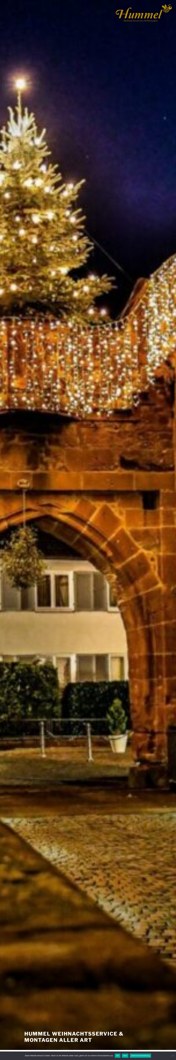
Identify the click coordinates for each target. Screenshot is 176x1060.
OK (117, 1056)
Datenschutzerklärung (140, 1056)
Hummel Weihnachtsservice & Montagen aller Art (74, 1037)
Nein (125, 1056)
